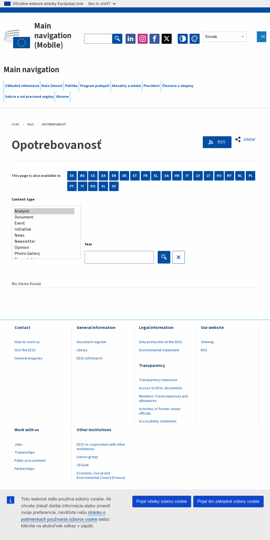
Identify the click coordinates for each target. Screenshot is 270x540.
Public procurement (30, 460)
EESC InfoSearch (90, 358)
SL (103, 186)
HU (219, 175)
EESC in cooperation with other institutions (101, 447)
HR (177, 175)
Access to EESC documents (160, 388)
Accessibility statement (157, 421)
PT (72, 186)
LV (198, 175)
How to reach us (27, 342)
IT (187, 175)
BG (82, 175)
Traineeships (25, 452)
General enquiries (28, 358)
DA (103, 175)
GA (166, 175)
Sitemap (207, 342)
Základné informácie (22, 86)
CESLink (83, 465)
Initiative (44, 229)
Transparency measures (158, 380)
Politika (71, 86)
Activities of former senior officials (160, 411)
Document (44, 217)
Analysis (44, 211)
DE (124, 175)
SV (114, 186)
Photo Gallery (44, 254)
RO (92, 186)
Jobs (18, 444)
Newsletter (44, 242)
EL (156, 175)
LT (208, 175)
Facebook (155, 39)
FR (145, 175)
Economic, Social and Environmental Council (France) (101, 475)
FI (82, 186)
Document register (92, 342)
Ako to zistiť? (102, 3)
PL (251, 175)
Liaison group (87, 457)
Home (15, 125)
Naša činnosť (51, 86)
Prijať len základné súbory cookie (228, 501)
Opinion (44, 248)
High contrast (183, 39)
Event (44, 223)
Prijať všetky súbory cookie (162, 501)
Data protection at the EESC (160, 342)
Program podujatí (94, 86)
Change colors (195, 39)
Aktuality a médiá (126, 86)
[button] (246, 139)
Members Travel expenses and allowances (163, 398)
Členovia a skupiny (177, 86)
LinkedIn (131, 39)
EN (114, 175)
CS (93, 175)
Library (82, 350)
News (44, 235)
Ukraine (62, 96)
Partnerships (25, 468)
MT (229, 175)
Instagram (143, 39)
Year (88, 244)
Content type (23, 199)
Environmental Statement (159, 350)
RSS (221, 142)
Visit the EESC (25, 350)
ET (135, 175)
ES (72, 175)
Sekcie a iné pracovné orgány (29, 96)
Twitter (167, 39)
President (151, 86)
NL (240, 175)
